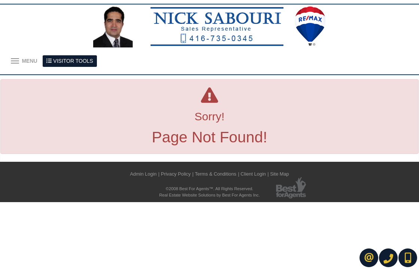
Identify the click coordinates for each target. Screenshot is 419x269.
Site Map (279, 174)
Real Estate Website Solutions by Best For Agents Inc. (209, 195)
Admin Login (143, 174)
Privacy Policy (176, 174)
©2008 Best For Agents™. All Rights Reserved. (209, 188)
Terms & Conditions (215, 174)
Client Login (253, 174)
